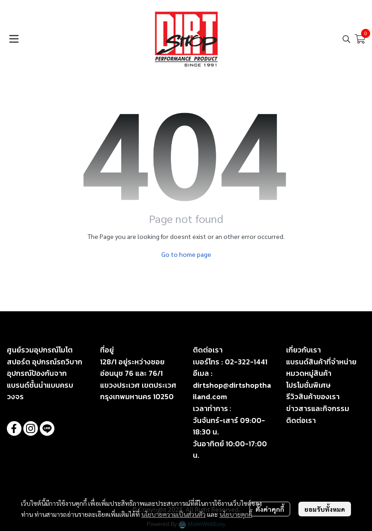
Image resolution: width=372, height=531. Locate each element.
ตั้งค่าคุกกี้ (269, 509)
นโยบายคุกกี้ (235, 514)
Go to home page (186, 254)
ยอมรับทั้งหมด (324, 509)
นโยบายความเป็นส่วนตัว (173, 514)
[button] (346, 39)
